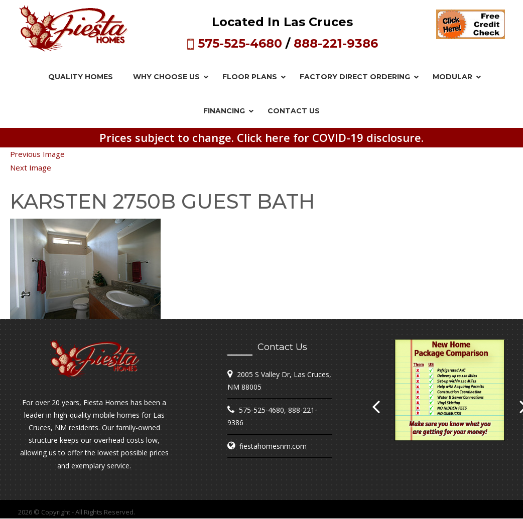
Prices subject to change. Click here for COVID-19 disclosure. (261, 137)
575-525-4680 (240, 43)
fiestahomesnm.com (273, 446)
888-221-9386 (336, 43)
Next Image (30, 167)
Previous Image (37, 154)
